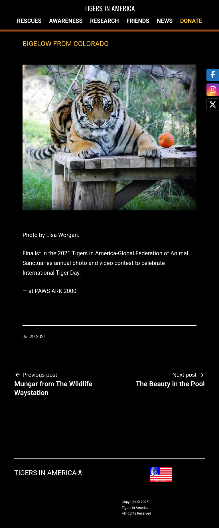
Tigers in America (109, 8)
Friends (137, 20)
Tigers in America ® (48, 473)
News (165, 20)
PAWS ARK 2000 (55, 291)
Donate (191, 20)
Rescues (29, 20)
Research (104, 20)
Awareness (66, 20)
